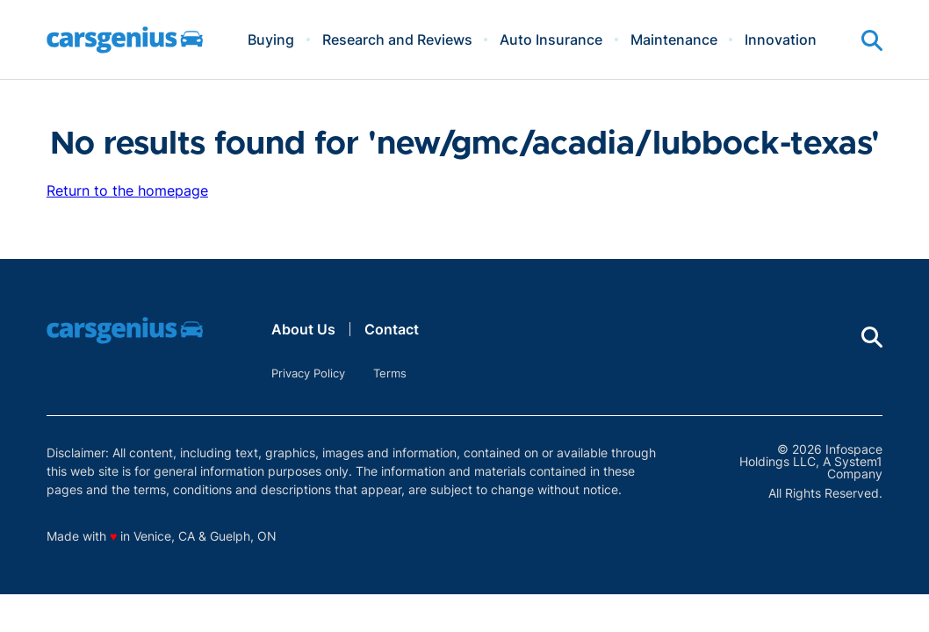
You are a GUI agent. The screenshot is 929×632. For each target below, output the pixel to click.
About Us (303, 329)
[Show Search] (871, 40)
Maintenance (673, 39)
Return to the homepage (127, 190)
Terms (390, 373)
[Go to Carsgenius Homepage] (125, 40)
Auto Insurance (551, 39)
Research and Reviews (397, 39)
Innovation (781, 39)
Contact (391, 329)
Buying (271, 39)
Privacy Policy (308, 373)
